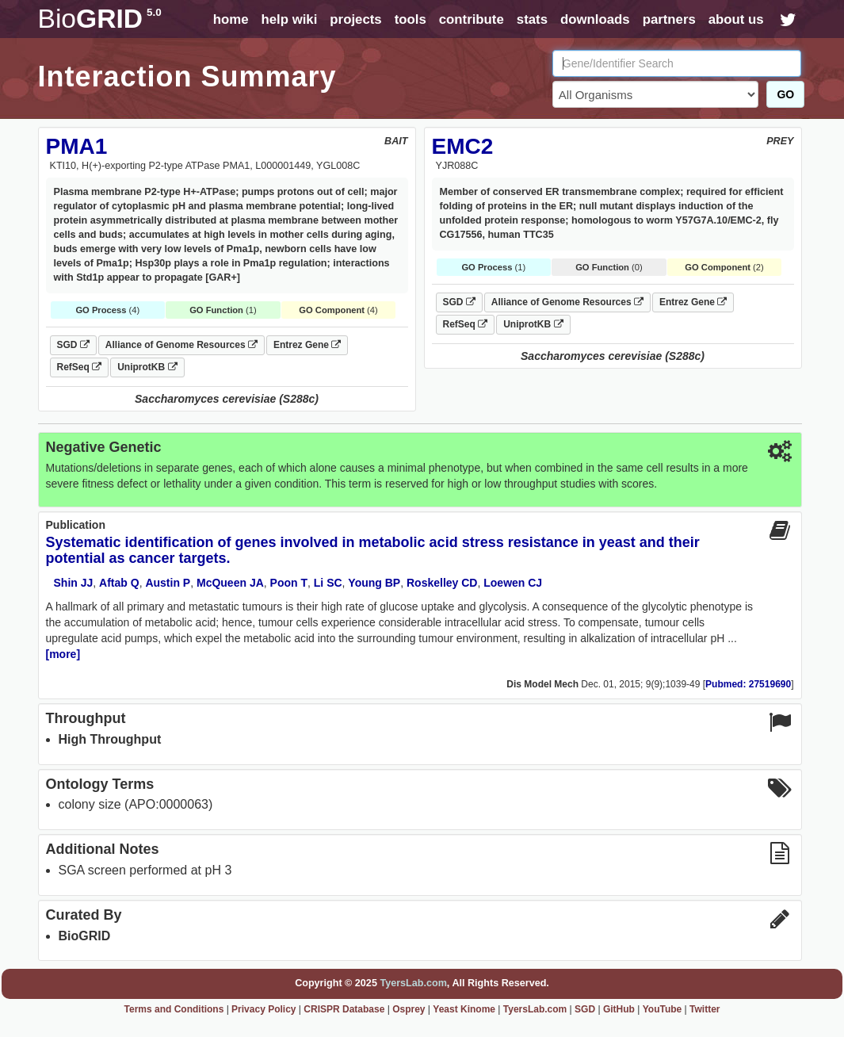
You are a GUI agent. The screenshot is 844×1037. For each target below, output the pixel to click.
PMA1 (77, 146)
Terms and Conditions (174, 1009)
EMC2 (463, 146)
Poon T (288, 582)
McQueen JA (230, 582)
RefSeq (79, 367)
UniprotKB (147, 367)
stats (532, 19)
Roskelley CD (442, 582)
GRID (100, 18)
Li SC (328, 582)
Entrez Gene (307, 344)
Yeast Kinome (464, 1009)
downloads (595, 19)
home (231, 19)
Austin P (167, 582)
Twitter (704, 1009)
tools (410, 19)
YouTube (662, 1009)
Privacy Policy (263, 1009)
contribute (471, 19)
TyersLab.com (413, 983)
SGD (73, 344)
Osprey (408, 1009)
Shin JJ (74, 582)
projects (355, 19)
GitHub (619, 1009)
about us (736, 19)
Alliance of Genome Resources (181, 344)
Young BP (374, 582)
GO (785, 94)
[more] (63, 654)
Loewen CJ (512, 582)
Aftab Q (119, 582)
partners (669, 19)
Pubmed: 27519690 (748, 684)
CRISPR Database (344, 1009)
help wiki (289, 19)
